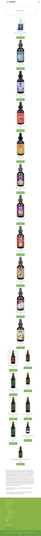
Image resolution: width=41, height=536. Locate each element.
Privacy (7, 520)
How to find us (9, 513)
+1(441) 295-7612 (10, 510)
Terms (7, 521)
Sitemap (7, 519)
